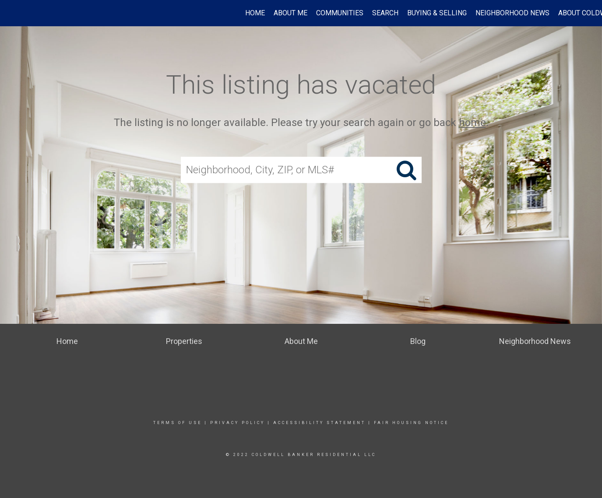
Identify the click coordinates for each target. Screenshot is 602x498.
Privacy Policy (237, 423)
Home (255, 13)
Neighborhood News (512, 13)
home (472, 122)
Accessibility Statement (319, 423)
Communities (339, 13)
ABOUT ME (290, 13)
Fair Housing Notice (411, 423)
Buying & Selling (437, 13)
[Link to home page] (11, 13)
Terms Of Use (177, 423)
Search (385, 13)
